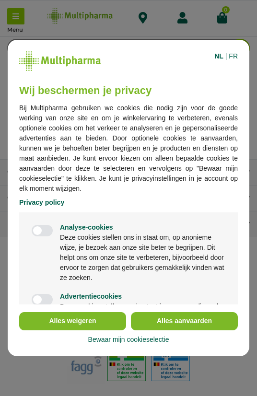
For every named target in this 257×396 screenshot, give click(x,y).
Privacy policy (41, 202)
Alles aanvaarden (184, 321)
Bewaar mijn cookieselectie (128, 339)
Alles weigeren (72, 321)
